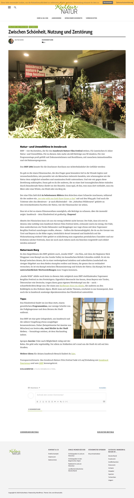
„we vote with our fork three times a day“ (56, 198)
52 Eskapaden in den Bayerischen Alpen (75, 460)
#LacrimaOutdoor (94, 454)
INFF (41, 363)
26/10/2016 (19, 40)
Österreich (33, 27)
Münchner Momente (73, 18)
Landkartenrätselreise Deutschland (75, 470)
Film (37, 369)
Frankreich (111, 459)
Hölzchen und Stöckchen (18, 27)
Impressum (52, 457)
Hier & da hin (42, 18)
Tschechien (112, 477)
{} (63, 401)
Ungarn (110, 480)
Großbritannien (113, 462)
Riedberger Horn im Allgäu (72, 285)
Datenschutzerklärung (124, 2)
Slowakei (111, 471)
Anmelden (102, 388)
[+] (66, 401)
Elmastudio (58, 493)
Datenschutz (52, 460)
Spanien (111, 474)
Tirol (53, 369)
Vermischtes (91, 18)
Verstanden (107, 2)
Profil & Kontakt (53, 454)
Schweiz (111, 468)
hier (73, 353)
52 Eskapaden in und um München (76, 455)
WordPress (39, 493)
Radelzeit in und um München (74, 465)
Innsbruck (45, 369)
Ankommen (56, 18)
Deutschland (112, 456)
